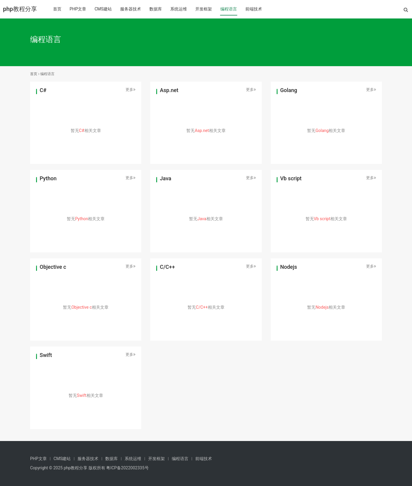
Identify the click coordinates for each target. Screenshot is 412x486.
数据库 (155, 9)
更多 (130, 89)
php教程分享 (20, 9)
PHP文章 (78, 9)
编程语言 (228, 9)
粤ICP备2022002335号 (127, 467)
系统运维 (178, 9)
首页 (57, 9)
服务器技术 (130, 9)
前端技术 (253, 9)
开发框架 (203, 9)
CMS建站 (103, 9)
